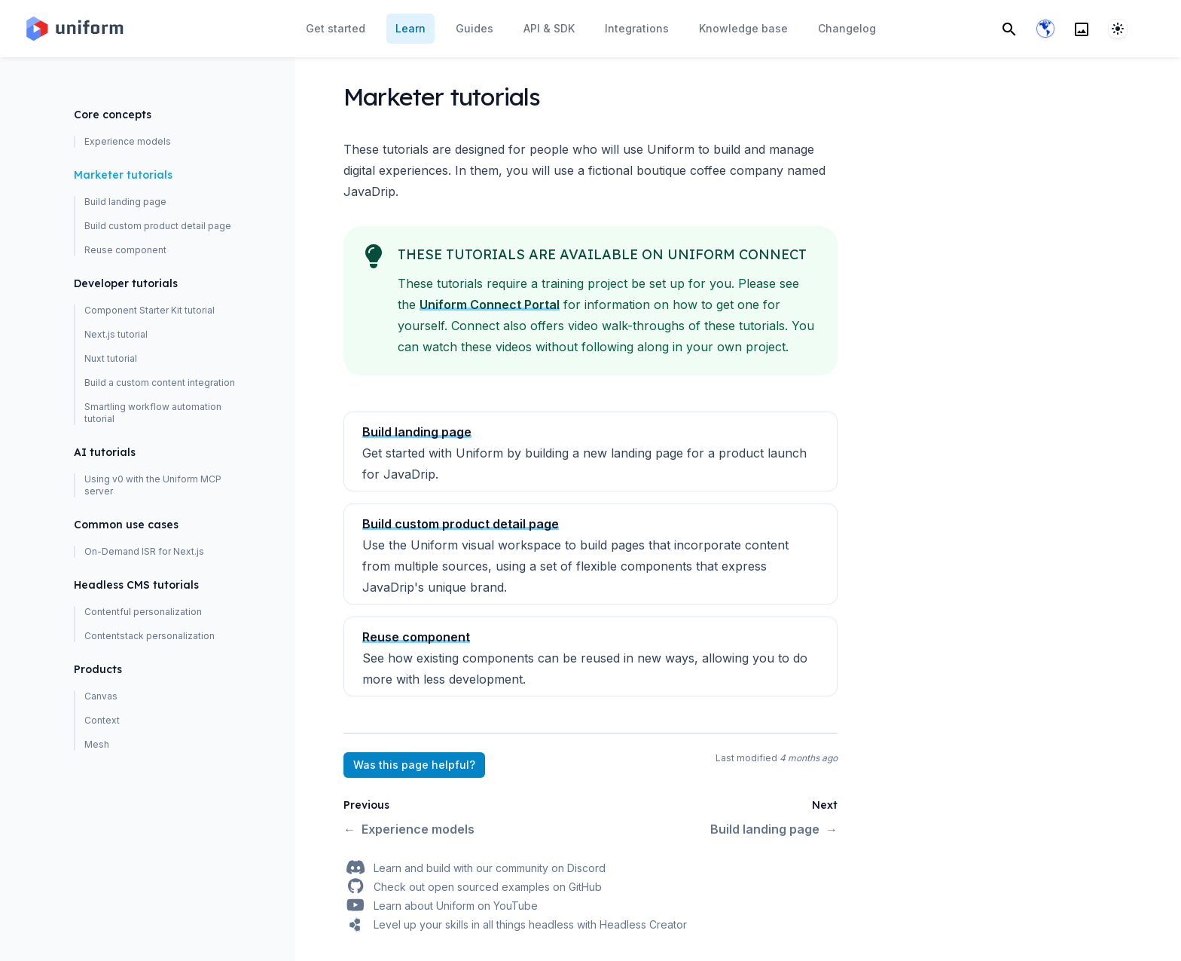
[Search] (1009, 28)
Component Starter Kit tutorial (149, 310)
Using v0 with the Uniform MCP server (152, 485)
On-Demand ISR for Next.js (144, 551)
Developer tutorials (126, 283)
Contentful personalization (143, 611)
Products (98, 669)
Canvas (100, 696)
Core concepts (112, 114)
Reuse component (125, 250)
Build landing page (125, 201)
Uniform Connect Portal (490, 304)
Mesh (96, 744)
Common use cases (126, 524)
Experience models (127, 141)
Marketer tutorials (123, 175)
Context (102, 720)
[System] (1118, 29)
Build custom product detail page (157, 225)
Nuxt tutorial (110, 358)
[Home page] (74, 28)
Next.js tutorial (116, 334)
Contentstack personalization (149, 635)
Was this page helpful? (414, 764)
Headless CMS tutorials (136, 585)
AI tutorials (105, 452)
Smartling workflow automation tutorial (152, 412)
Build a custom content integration (159, 382)
